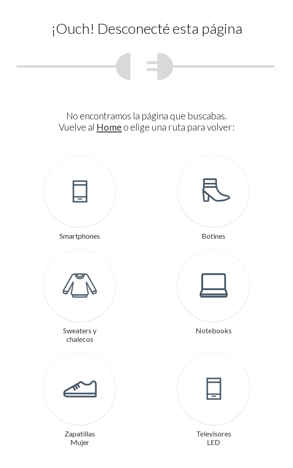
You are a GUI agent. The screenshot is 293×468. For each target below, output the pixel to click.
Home (109, 126)
